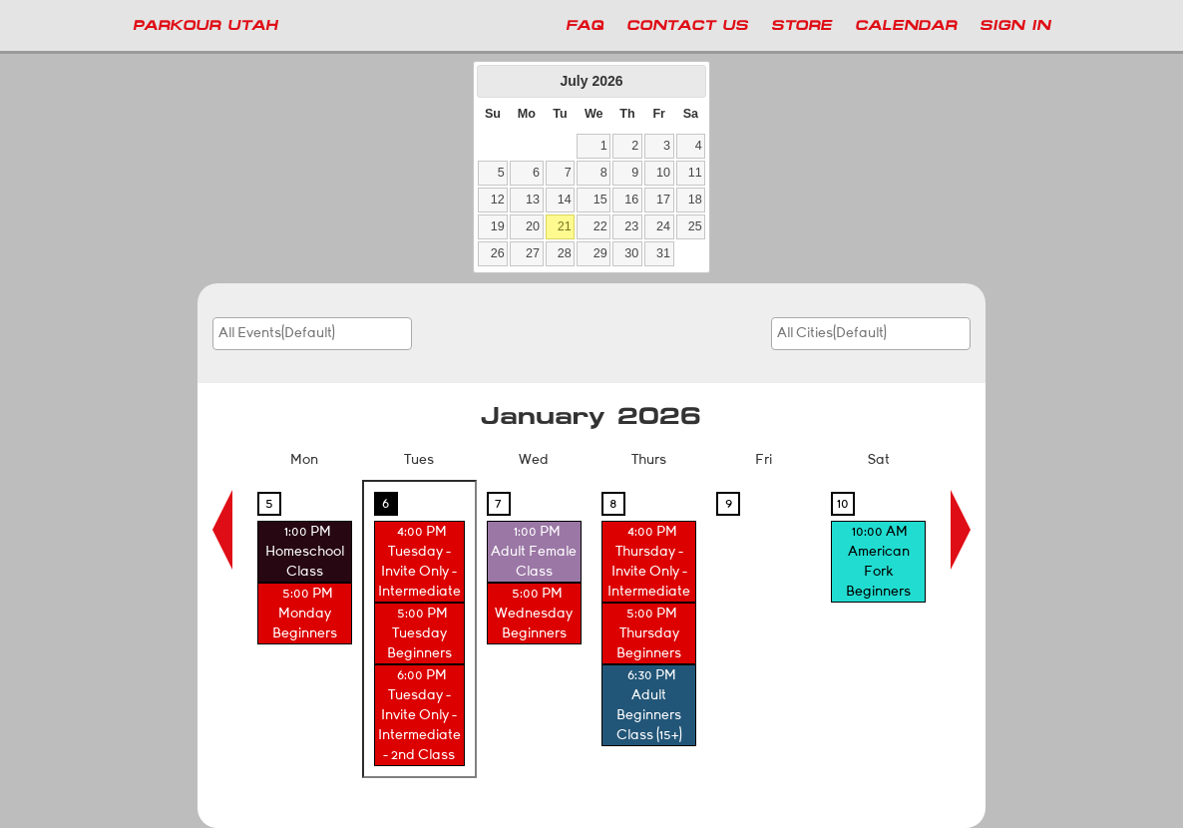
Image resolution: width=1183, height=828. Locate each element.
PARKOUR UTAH (205, 25)
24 (663, 226)
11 (695, 173)
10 (663, 173)
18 (695, 200)
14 (565, 200)
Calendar (906, 25)
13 (533, 200)
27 (533, 253)
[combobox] (312, 333)
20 (533, 226)
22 (600, 226)
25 (695, 226)
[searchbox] (286, 333)
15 (600, 200)
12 (498, 200)
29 (600, 253)
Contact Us (687, 25)
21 (565, 226)
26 (498, 253)
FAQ (584, 25)
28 (565, 253)
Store (801, 25)
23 (631, 226)
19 (498, 226)
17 (663, 200)
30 (631, 253)
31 (663, 253)
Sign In (1015, 25)
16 (631, 200)
